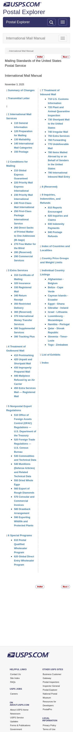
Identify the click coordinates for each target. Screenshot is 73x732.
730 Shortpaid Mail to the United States (58, 123)
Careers (14, 694)
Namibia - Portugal (58, 324)
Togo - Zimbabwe (58, 344)
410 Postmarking (24, 355)
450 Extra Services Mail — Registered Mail (25, 392)
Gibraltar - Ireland (58, 308)
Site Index (15, 678)
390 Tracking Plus (24, 336)
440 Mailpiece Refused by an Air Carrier (24, 379)
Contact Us (15, 674)
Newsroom (15, 713)
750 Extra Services (58, 136)
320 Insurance (22, 283)
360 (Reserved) (23, 312)
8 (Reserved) (49, 186)
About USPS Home (19, 710)
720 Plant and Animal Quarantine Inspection (59, 111)
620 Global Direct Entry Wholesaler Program (24, 560)
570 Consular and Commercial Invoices (24, 500)
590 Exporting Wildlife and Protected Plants (23, 521)
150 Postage (21, 151)
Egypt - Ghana (56, 303)
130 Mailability (22, 139)
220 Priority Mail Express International (23, 186)
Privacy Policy (49, 725)
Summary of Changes (21, 90)
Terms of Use (49, 729)
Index (45, 362)
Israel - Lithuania (57, 312)
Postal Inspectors (51, 682)
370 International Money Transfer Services (23, 320)
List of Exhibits (51, 354)
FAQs (13, 682)
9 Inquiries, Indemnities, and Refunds (50, 198)
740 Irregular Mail (58, 132)
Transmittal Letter (19, 98)
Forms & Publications (20, 725)
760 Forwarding (57, 140)
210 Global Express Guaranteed (21, 174)
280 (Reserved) (23, 252)
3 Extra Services (18, 270)
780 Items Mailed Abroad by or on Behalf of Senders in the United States (58, 160)
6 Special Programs (20, 535)
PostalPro (47, 709)
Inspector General (51, 686)
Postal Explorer (24, 11)
